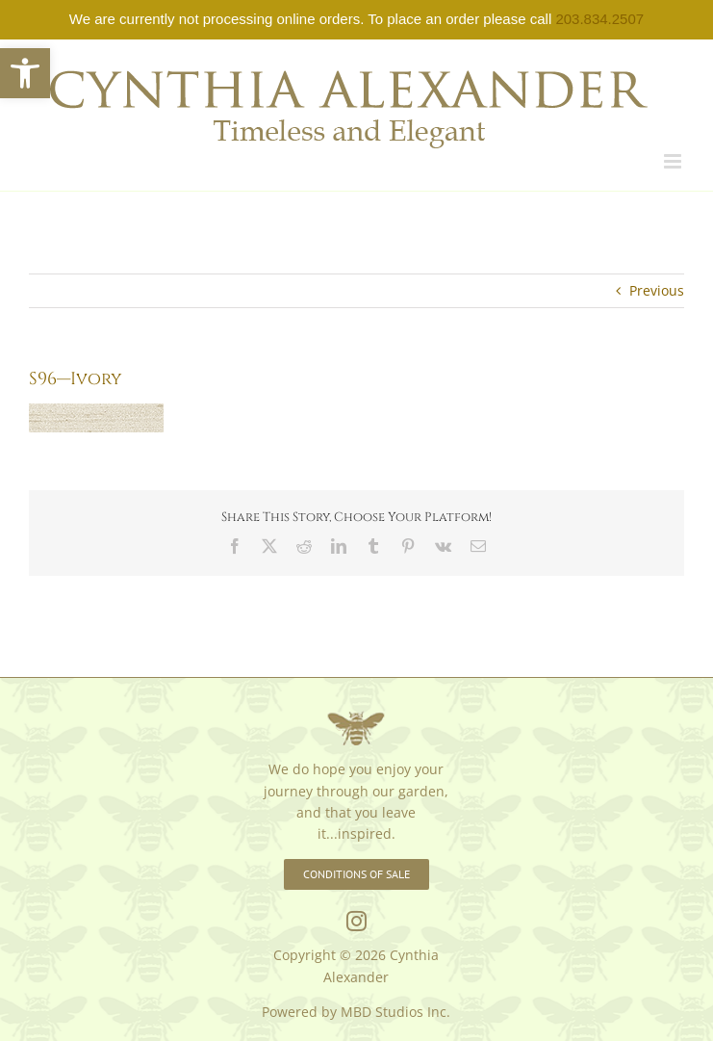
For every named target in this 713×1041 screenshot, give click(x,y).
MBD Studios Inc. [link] (395, 1011)
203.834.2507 (599, 19)
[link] (25, 73)
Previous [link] (656, 290)
